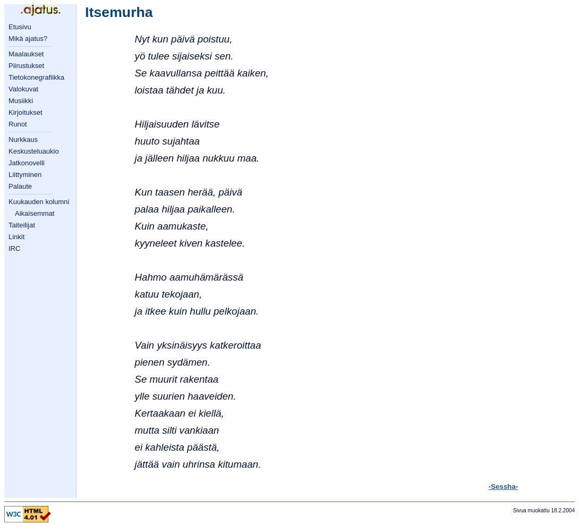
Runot (18, 124)
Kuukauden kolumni (39, 202)
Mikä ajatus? (28, 39)
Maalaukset (26, 54)
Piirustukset (26, 66)
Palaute (20, 186)
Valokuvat (23, 89)
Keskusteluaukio (34, 151)
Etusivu (20, 27)
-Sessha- (503, 487)
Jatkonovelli (27, 163)
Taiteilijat (22, 225)
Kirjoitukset (26, 112)
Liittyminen (25, 175)
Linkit (16, 237)
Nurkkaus (23, 139)
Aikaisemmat (34, 213)
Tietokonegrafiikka (36, 77)
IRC (14, 248)
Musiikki (21, 101)
